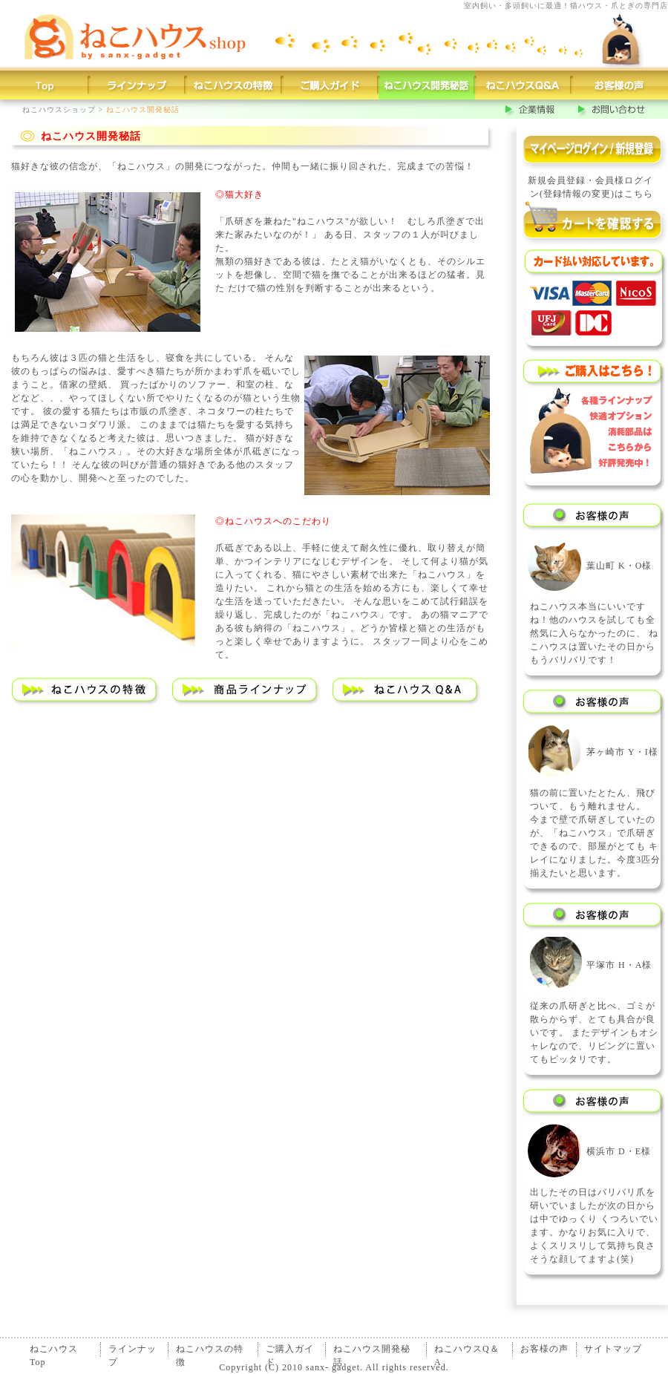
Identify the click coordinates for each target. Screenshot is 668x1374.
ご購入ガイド (330, 85)
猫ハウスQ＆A (523, 85)
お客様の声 (620, 85)
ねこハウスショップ (59, 109)
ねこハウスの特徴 (209, 1350)
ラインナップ (132, 1350)
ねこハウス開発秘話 (371, 1350)
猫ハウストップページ (44, 85)
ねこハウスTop (54, 1350)
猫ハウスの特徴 (234, 85)
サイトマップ (613, 1349)
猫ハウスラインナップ (137, 85)
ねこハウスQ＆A (467, 1350)
